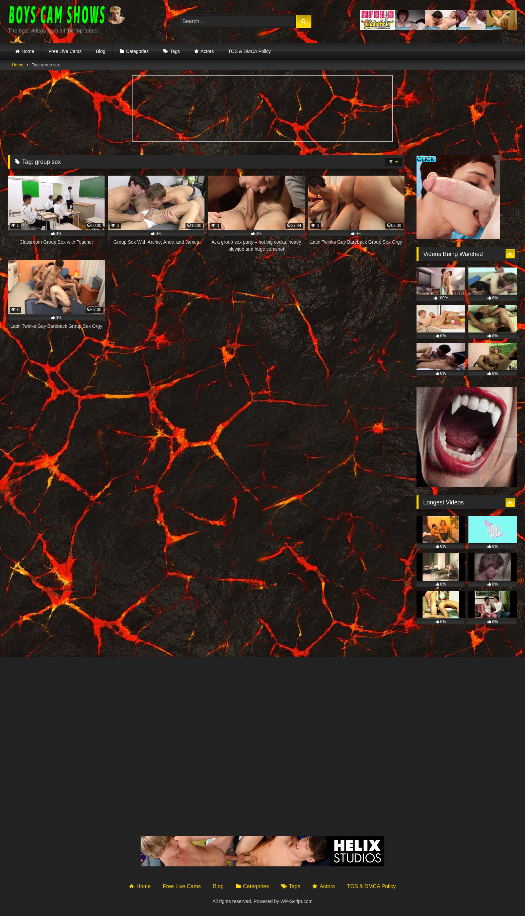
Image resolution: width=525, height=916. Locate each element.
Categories (137, 51)
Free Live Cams (65, 51)
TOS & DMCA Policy (249, 51)
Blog (100, 51)
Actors (207, 51)
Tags (175, 51)
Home (28, 51)
